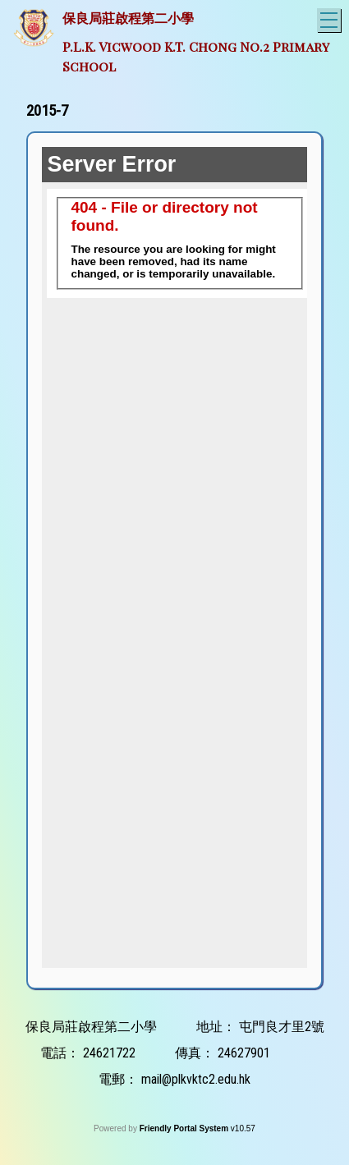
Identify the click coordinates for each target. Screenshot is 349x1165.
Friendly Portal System (185, 1128)
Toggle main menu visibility (330, 17)
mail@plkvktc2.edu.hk (195, 1079)
